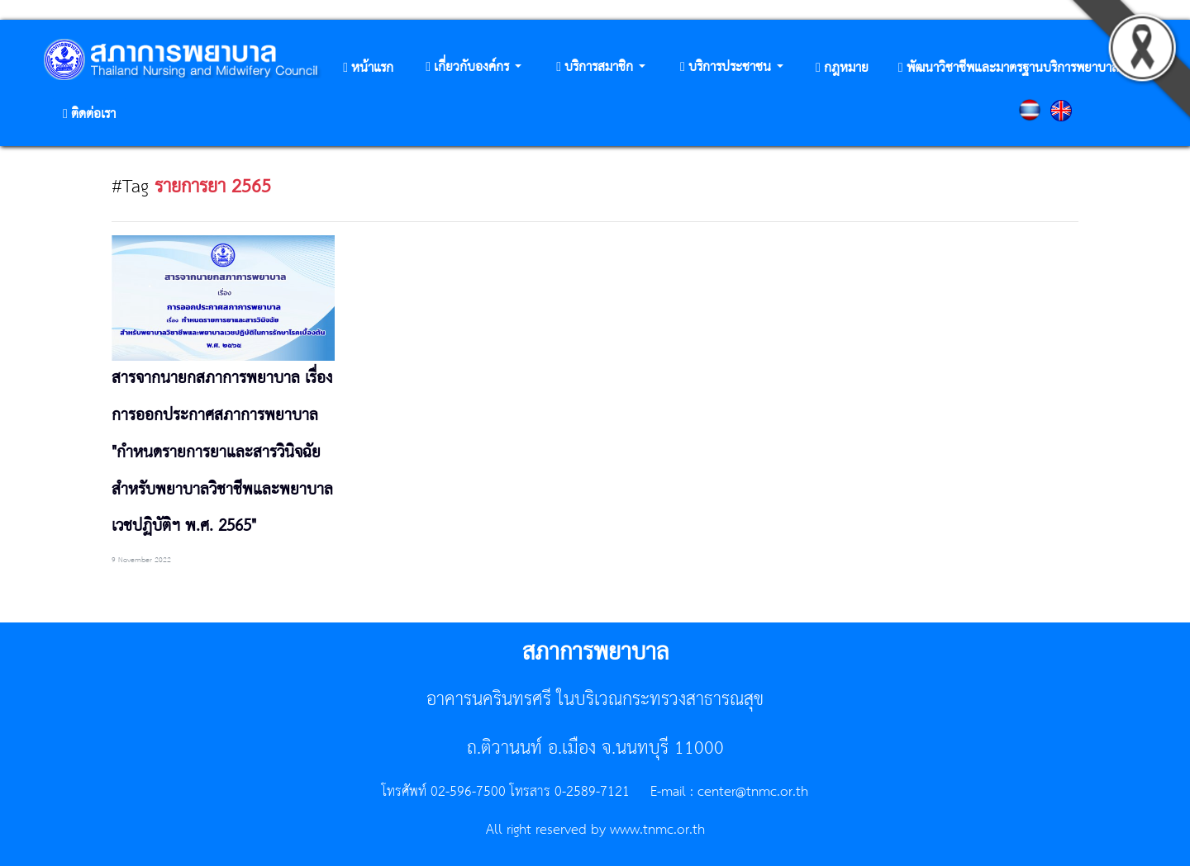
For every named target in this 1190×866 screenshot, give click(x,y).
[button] (473, 68)
